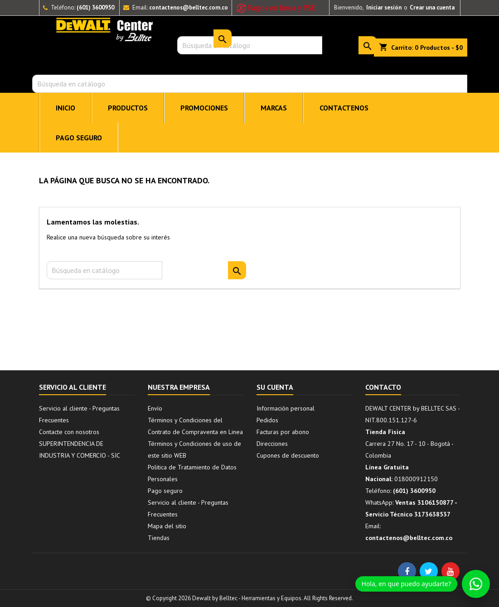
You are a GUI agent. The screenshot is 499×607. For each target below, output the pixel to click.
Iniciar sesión (384, 7)
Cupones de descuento (288, 455)
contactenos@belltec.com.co (188, 7)
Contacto (383, 387)
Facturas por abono (283, 432)
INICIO (65, 107)
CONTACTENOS (344, 107)
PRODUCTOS (128, 107)
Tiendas (159, 538)
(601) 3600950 (95, 7)
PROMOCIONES (204, 107)
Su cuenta (275, 387)
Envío (155, 408)
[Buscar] (249, 84)
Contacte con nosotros (69, 432)
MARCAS (274, 107)
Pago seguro (79, 137)
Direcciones (272, 444)
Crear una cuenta (432, 7)
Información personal (286, 408)
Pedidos (267, 420)
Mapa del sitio (167, 526)
